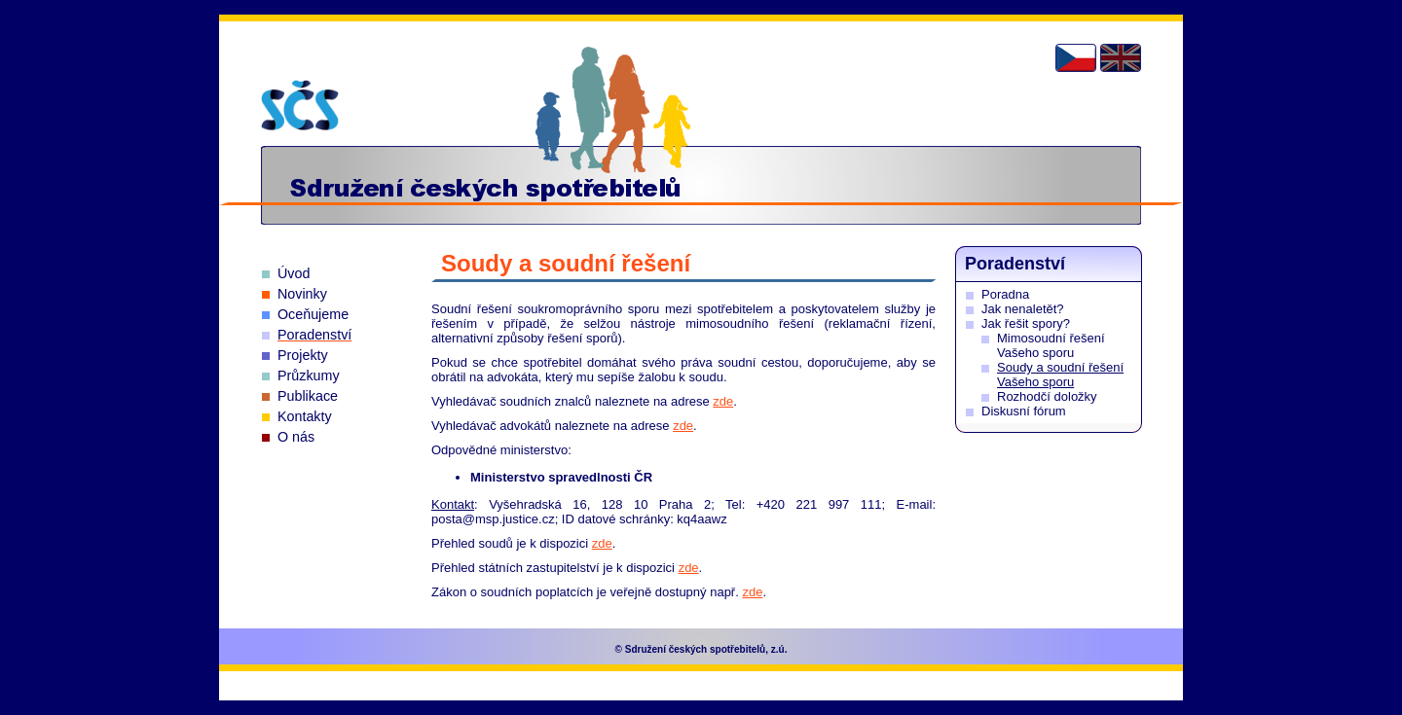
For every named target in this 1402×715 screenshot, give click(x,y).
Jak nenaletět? (1022, 309)
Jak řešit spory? (1025, 323)
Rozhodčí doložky (1047, 396)
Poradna (1005, 294)
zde (723, 401)
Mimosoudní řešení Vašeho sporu (1051, 345)
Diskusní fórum (1023, 411)
